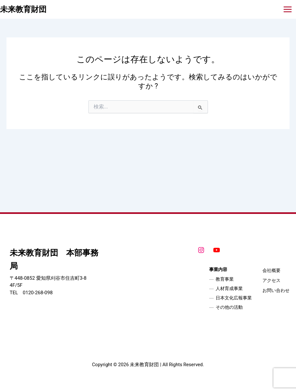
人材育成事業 (229, 288)
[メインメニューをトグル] (287, 9)
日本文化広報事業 (234, 297)
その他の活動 (229, 307)
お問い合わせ (276, 290)
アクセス (271, 280)
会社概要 (271, 270)
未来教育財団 (23, 9)
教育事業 (225, 279)
